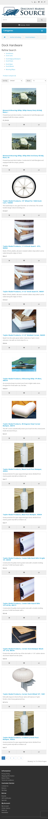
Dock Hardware (30, 37)
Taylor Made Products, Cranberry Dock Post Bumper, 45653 (21, 738)
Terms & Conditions (8, 780)
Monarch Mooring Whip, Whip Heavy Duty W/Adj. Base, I (22, 111)
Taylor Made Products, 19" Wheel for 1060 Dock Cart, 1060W (22, 202)
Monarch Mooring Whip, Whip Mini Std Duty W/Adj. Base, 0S (23, 156)
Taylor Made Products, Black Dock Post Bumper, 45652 (22, 470)
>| (21, 758)
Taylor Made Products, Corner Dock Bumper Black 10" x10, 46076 (23, 650)
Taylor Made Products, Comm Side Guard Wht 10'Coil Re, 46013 (21, 604)
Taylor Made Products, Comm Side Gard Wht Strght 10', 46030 (24, 559)
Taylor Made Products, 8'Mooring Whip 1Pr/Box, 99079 (22, 379)
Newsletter (5, 812)
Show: (28, 81)
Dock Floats (9, 61)
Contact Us (5, 786)
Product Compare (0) (9, 76)
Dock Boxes (9, 53)
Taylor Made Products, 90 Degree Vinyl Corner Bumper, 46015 (21, 425)
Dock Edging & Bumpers (13, 59)
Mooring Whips (10, 69)
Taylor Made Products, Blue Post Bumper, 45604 (22, 514)
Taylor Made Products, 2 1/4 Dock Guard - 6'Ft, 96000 (22, 247)
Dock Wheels (10, 66)
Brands (4, 796)
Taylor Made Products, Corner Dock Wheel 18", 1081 (24, 694)
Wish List (4, 810)
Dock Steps (9, 64)
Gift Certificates (6, 798)
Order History (6, 808)
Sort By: (5, 81)
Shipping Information (8, 776)
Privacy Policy (6, 774)
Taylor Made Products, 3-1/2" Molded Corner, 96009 (24, 335)
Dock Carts (9, 56)
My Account (5, 806)
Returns (4, 788)
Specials (4, 800)
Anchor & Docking (15, 37)
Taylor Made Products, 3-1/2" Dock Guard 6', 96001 (23, 291)
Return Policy (5, 778)
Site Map (4, 790)
